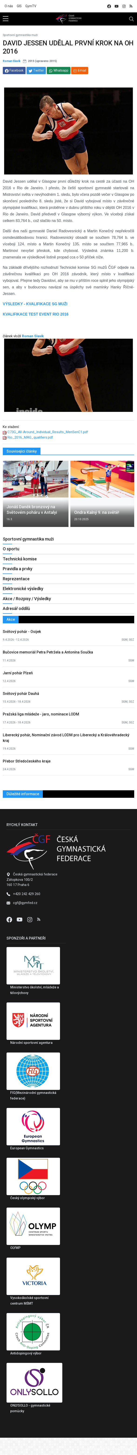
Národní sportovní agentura (31, 1043)
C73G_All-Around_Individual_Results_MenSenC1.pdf (47, 432)
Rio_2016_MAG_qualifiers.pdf (30, 437)
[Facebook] (10, 919)
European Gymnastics (27, 1148)
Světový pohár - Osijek (22, 631)
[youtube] (116, 6)
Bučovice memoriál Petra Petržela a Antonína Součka (48, 652)
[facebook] (109, 6)
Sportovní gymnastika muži (20, 35)
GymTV (30, 6)
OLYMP (15, 1248)
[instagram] (124, 6)
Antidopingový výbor (26, 1353)
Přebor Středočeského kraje (26, 761)
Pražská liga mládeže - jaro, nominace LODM (41, 714)
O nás (9, 6)
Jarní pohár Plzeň (18, 673)
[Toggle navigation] (131, 19)
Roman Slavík (11, 61)
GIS (19, 6)
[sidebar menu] (5, 19)
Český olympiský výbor (27, 1198)
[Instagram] (30, 919)
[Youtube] (20, 919)
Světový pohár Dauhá (21, 693)
